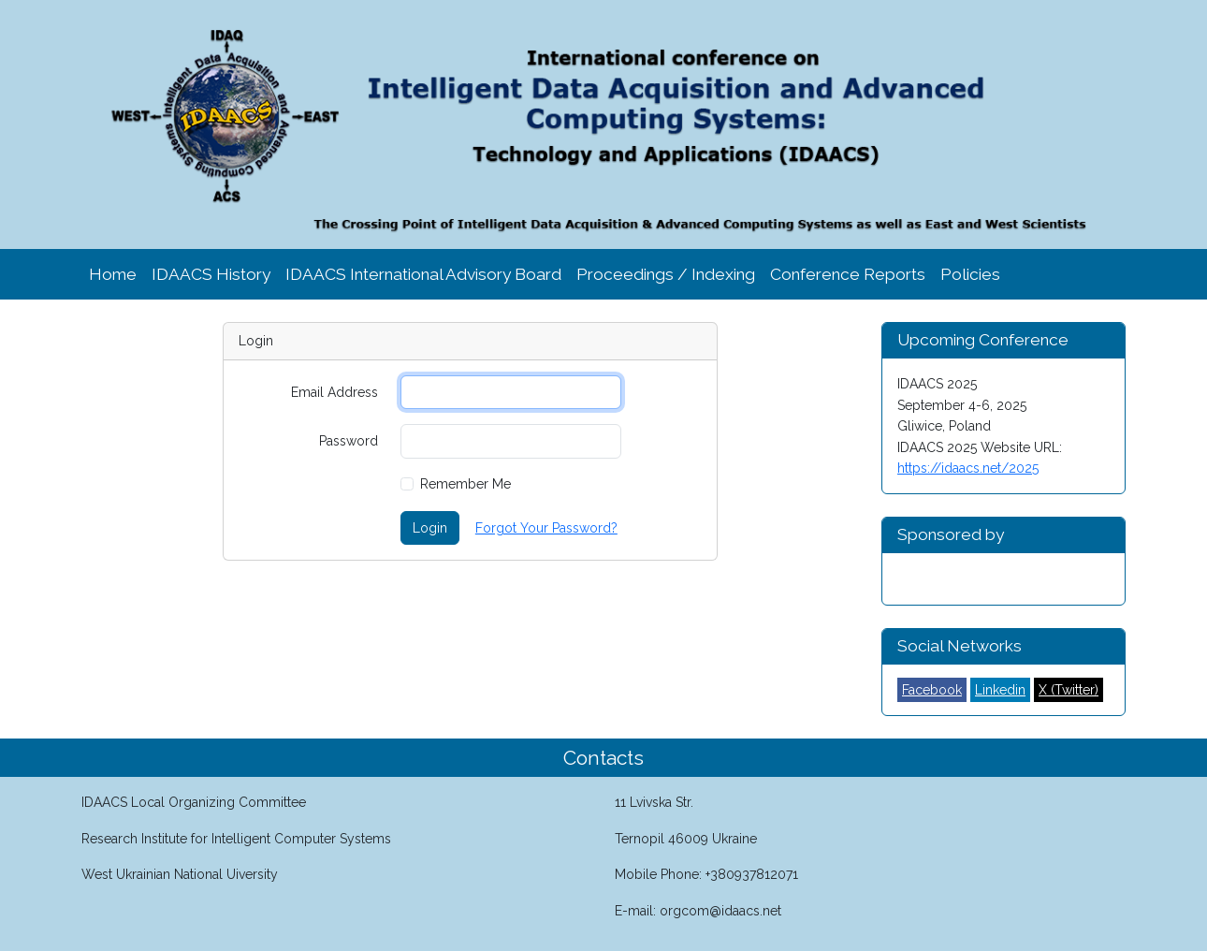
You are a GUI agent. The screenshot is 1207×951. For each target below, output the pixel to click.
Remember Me (465, 483)
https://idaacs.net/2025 (968, 468)
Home (113, 274)
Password (348, 440)
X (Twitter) (1068, 689)
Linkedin (1000, 689)
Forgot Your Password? (546, 527)
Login (430, 527)
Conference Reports (847, 274)
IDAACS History (211, 274)
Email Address (334, 392)
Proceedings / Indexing (665, 274)
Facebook (932, 689)
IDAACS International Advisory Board (423, 274)
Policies (970, 274)
